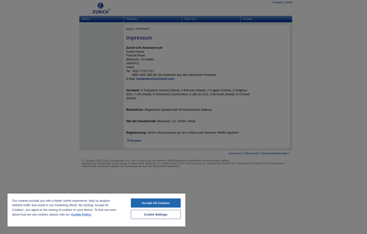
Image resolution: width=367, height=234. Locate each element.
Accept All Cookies (156, 203)
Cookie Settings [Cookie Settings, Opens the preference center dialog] (155, 214)
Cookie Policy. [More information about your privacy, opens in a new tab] (81, 214)
